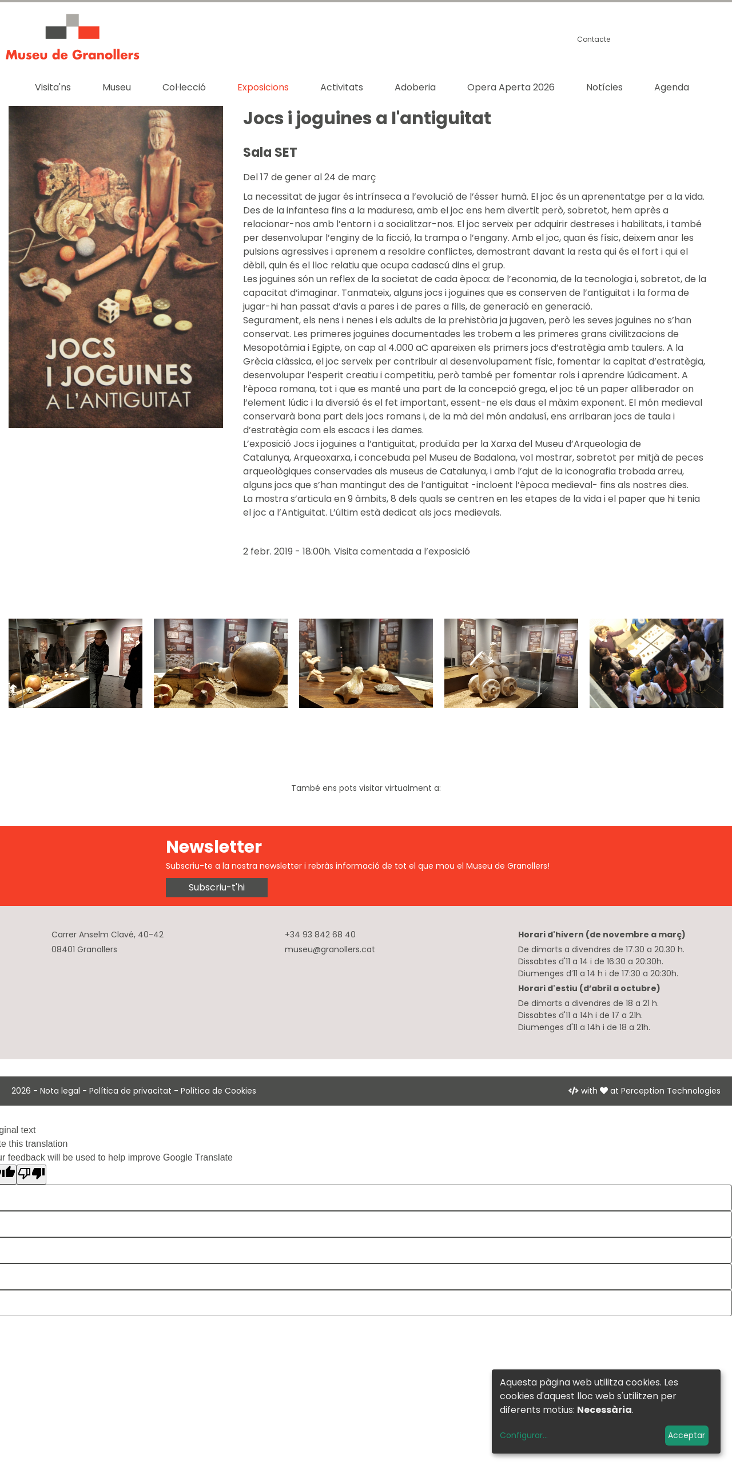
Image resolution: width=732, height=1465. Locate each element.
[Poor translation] (31, 1175)
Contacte (593, 39)
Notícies (604, 87)
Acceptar (686, 1435)
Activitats (341, 87)
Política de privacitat (130, 1090)
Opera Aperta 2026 (511, 87)
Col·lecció (184, 87)
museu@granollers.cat (330, 949)
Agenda (671, 87)
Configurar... (524, 1435)
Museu (116, 87)
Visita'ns (53, 87)
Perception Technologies (671, 1090)
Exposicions (263, 87)
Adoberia (415, 87)
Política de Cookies (218, 1090)
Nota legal (60, 1090)
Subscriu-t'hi (217, 887)
